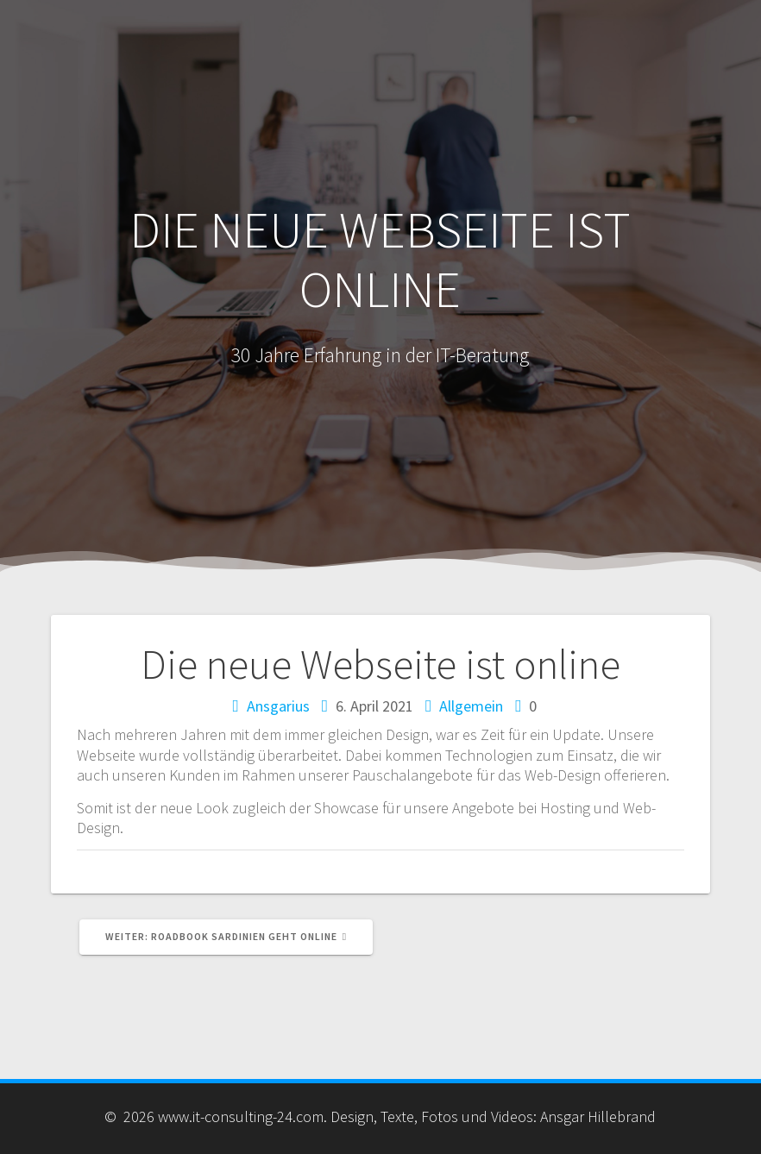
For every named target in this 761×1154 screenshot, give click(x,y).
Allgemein (471, 706)
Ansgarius (278, 706)
